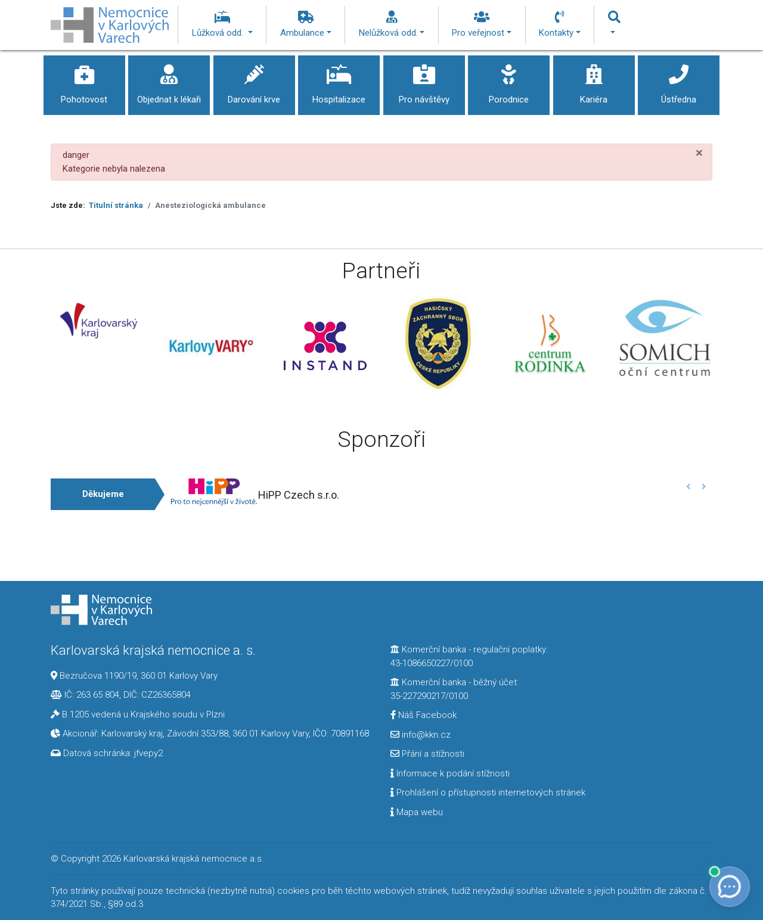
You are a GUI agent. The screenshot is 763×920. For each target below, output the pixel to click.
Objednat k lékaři (169, 80)
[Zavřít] (699, 152)
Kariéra (594, 80)
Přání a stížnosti (427, 753)
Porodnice (509, 80)
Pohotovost (84, 80)
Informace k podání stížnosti (450, 773)
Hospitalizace (339, 80)
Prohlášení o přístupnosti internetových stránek (487, 792)
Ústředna (678, 80)
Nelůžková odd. (392, 24)
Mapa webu (416, 812)
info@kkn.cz (420, 734)
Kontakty (560, 24)
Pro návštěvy (424, 80)
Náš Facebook (423, 715)
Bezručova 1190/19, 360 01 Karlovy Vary (139, 675)
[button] (688, 486)
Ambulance (305, 24)
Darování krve (254, 80)
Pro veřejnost (481, 24)
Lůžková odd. (222, 24)
